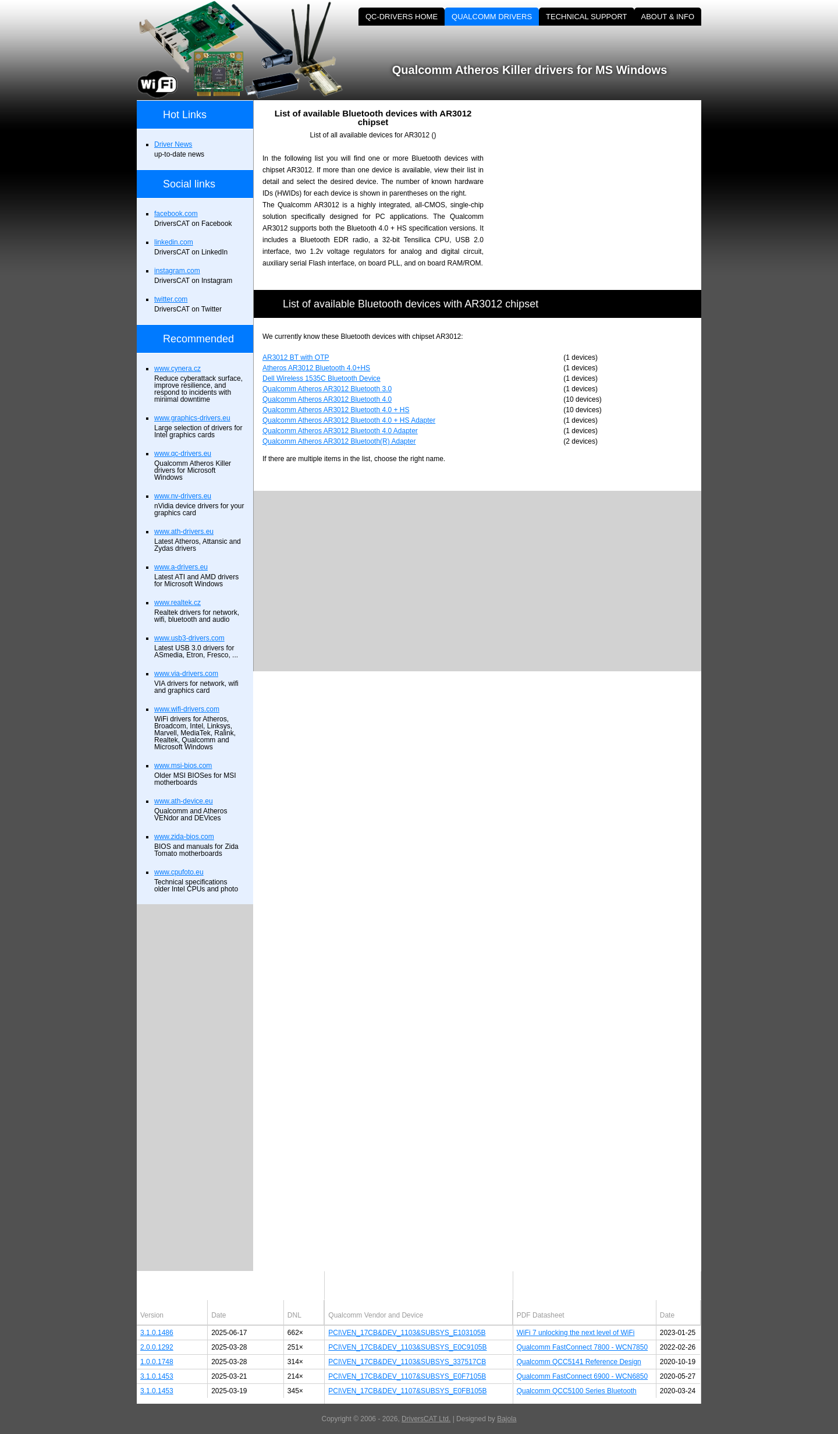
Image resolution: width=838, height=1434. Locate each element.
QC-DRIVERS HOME (401, 16)
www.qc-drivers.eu (182, 453)
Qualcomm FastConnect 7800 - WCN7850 (582, 1347)
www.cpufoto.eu (179, 872)
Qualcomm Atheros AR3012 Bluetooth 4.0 (327, 399)
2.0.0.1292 (156, 1347)
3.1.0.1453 (156, 1376)
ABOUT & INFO (668, 16)
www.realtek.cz (177, 602)
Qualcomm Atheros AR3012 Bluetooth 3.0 (327, 389)
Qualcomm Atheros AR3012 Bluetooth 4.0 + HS (335, 410)
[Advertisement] (602, 181)
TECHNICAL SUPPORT (586, 16)
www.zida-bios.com (184, 836)
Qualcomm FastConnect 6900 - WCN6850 (582, 1376)
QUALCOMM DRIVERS (492, 16)
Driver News (173, 144)
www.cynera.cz (177, 368)
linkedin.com (173, 242)
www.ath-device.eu (183, 801)
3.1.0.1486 (156, 1333)
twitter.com (170, 299)
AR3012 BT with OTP (295, 357)
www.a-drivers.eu (181, 567)
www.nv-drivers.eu (182, 496)
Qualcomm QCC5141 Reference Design (579, 1362)
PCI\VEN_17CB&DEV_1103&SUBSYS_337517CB (407, 1362)
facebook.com (176, 213)
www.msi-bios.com (183, 765)
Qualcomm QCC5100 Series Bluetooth (577, 1391)
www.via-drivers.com (186, 673)
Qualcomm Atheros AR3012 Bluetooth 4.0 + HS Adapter (348, 420)
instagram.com (177, 270)
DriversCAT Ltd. (426, 1419)
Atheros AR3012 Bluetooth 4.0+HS (316, 368)
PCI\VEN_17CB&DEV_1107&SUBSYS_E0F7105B (407, 1376)
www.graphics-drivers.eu (192, 418)
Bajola (506, 1419)
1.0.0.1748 (156, 1362)
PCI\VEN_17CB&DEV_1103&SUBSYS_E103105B (406, 1333)
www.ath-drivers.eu (184, 531)
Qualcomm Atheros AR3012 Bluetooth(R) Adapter (339, 441)
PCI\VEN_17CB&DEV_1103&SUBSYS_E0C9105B (407, 1347)
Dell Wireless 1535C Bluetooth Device (321, 378)
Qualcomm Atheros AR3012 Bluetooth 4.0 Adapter (340, 431)
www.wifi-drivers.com (186, 709)
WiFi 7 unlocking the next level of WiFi (576, 1333)
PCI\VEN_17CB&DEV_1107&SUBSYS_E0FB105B (407, 1391)
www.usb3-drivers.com (189, 638)
